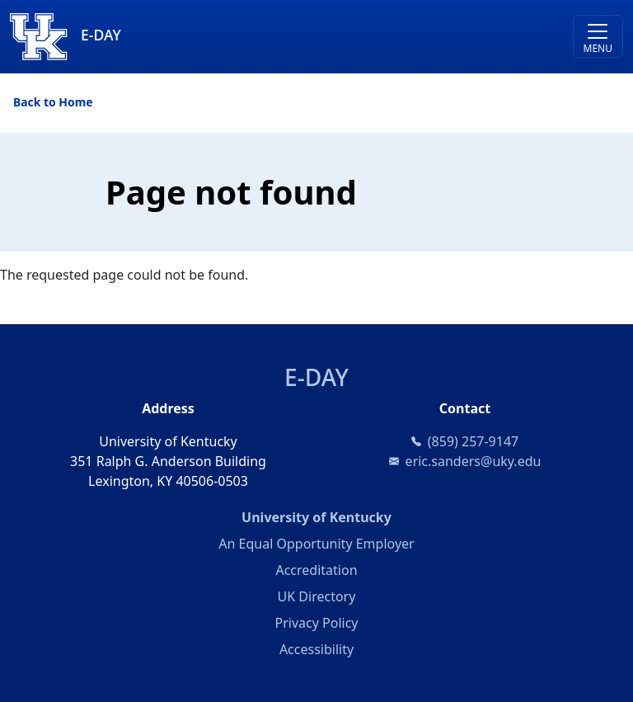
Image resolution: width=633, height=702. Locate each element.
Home (75, 102)
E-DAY (316, 377)
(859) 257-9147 (473, 441)
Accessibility (316, 649)
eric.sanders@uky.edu (474, 461)
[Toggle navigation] (598, 36)
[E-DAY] (240, 36)
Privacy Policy (317, 623)
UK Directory (317, 596)
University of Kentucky (382, 516)
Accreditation (316, 570)
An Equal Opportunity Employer (316, 544)
